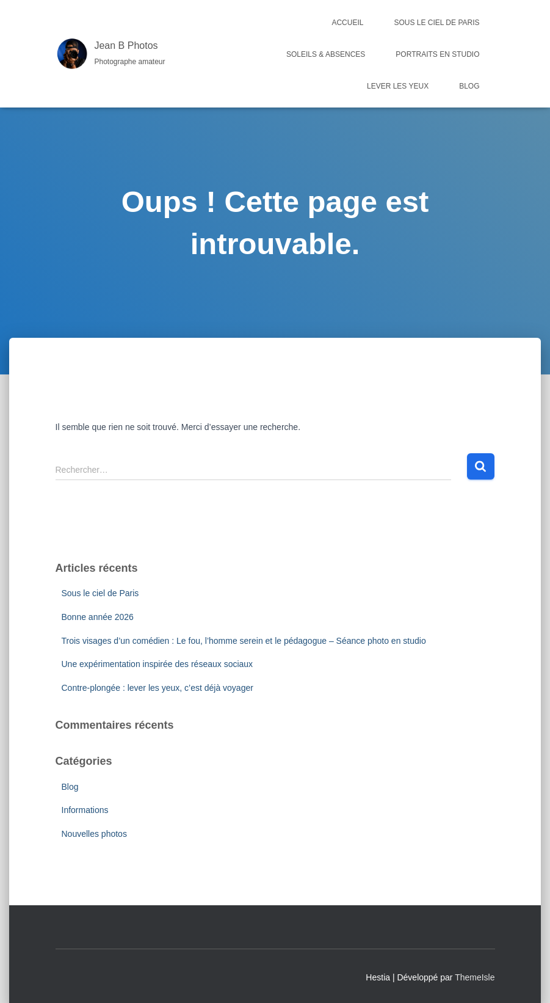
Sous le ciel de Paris (436, 22)
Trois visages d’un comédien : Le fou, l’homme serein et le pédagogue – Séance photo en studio (244, 641)
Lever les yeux (398, 86)
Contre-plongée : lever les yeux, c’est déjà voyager (157, 688)
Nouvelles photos (94, 834)
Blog (469, 86)
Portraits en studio (437, 54)
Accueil (347, 22)
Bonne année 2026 (98, 617)
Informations (85, 810)
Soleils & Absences (325, 54)
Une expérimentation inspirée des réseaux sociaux (157, 664)
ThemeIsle (474, 977)
